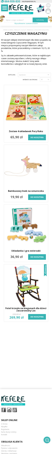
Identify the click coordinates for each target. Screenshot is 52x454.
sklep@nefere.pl (29, 1)
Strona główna (8, 30)
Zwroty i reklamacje (9, 451)
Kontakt (4, 434)
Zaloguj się (48, 5)
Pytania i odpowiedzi (9, 448)
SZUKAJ (40, 20)
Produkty (17, 30)
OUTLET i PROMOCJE (27, 30)
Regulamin (5, 429)
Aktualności (5, 445)
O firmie (4, 424)
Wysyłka (4, 426)
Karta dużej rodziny (8, 432)
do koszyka (37, 137)
